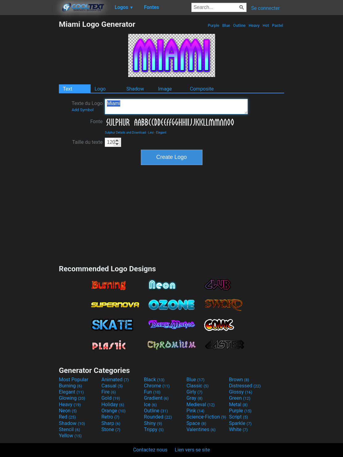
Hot (266, 25)
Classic (197, 386)
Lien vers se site (192, 450)
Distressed (245, 386)
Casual (112, 386)
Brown (239, 379)
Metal (238, 404)
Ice (150, 404)
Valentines (201, 429)
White (238, 429)
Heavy (253, 25)
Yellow (70, 436)
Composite (202, 89)
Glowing (72, 398)
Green (240, 398)
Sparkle (240, 423)
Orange (113, 411)
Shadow (135, 89)
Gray (194, 398)
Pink (195, 411)
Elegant (161, 132)
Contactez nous (150, 450)
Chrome (157, 386)
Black (154, 379)
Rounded (158, 417)
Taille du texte (87, 142)
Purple (213, 25)
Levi (151, 132)
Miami (176, 106)
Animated (115, 379)
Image (165, 89)
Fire (108, 392)
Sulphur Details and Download (125, 132)
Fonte (96, 121)
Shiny (153, 423)
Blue (226, 25)
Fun (152, 392)
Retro (110, 417)
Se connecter (265, 8)
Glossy (240, 392)
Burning (70, 386)
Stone (110, 429)
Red (67, 417)
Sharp (110, 423)
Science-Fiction (206, 417)
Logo (100, 89)
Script (238, 417)
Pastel (277, 25)
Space (196, 423)
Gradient (156, 398)
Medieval (200, 404)
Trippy (154, 429)
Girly (194, 392)
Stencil (69, 429)
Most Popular (73, 379)
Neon (68, 411)
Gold (110, 398)
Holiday (112, 404)
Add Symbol (82, 109)
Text (67, 89)
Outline (239, 25)
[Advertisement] (29, 112)
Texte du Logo (87, 106)
